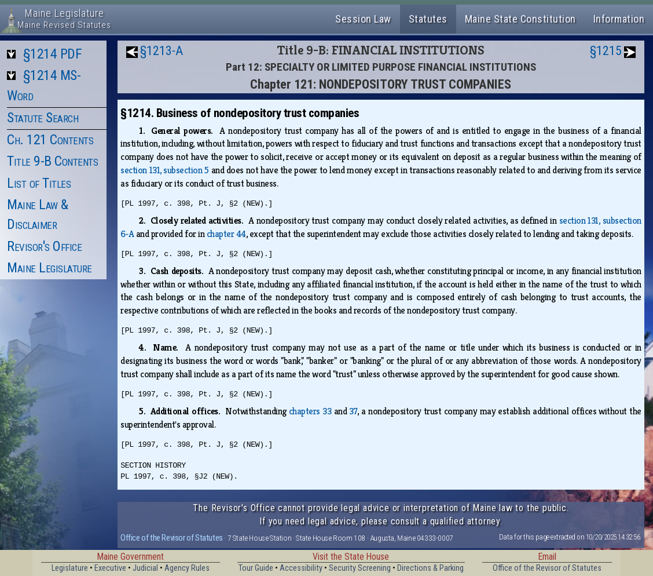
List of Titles (39, 183)
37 (353, 411)
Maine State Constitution (520, 19)
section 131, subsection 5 (164, 170)
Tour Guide (256, 568)
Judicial (145, 568)
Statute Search (42, 118)
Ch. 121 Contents (50, 140)
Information (619, 19)
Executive (110, 568)
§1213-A (161, 50)
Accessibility (301, 568)
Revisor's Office (44, 246)
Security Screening (360, 568)
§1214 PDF (52, 54)
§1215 (606, 50)
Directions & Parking (430, 568)
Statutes (428, 19)
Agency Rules (187, 568)
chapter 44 (226, 234)
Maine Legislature (49, 268)
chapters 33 (310, 411)
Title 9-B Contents (52, 161)
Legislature (70, 568)
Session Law (363, 19)
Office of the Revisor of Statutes (171, 538)
